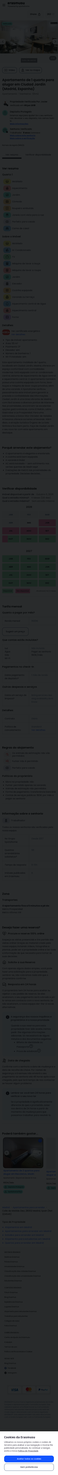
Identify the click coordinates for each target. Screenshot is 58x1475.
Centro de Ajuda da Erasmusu (17, 1330)
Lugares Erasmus (11, 1300)
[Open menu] (4, 5)
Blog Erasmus (10, 1290)
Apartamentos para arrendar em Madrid (28, 1224)
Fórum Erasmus (11, 1286)
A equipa (8, 1335)
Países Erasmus (11, 1255)
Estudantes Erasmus (13, 1274)
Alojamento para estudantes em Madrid (27, 1232)
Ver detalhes (18, 327)
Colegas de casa (11, 1314)
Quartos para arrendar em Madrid (24, 1236)
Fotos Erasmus (10, 1319)
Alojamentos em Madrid (18, 1220)
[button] (23, 138)
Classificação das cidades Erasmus (20, 1264)
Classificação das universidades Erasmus (22, 1269)
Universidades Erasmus (14, 1260)
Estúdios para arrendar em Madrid (24, 1228)
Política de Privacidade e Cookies (18, 1345)
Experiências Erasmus (13, 1295)
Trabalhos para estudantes (16, 1309)
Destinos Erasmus (11, 1250)
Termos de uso (10, 1340)
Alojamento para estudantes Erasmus (20, 1304)
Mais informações (19, 123)
